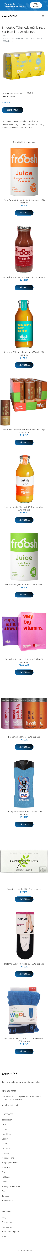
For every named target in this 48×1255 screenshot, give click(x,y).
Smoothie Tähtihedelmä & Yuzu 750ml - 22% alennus (24, 353)
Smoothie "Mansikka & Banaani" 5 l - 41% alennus (24, 660)
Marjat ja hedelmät (10, 1162)
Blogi (4, 1217)
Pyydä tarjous (35, 5)
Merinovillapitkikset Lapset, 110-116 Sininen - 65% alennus (24, 1040)
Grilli (4, 1124)
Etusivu (5, 35)
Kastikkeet (6, 1134)
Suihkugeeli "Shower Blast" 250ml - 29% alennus (24, 813)
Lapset (5, 1139)
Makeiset (6, 1153)
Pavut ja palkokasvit (11, 1186)
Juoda (5, 1129)
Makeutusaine (8, 1158)
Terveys (5, 1196)
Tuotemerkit (18, 93)
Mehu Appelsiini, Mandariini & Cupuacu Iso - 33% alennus (24, 508)
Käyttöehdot (7, 1227)
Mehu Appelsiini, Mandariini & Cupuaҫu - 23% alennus (24, 201)
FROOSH (29, 93)
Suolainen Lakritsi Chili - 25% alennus (24, 889)
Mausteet (6, 1167)
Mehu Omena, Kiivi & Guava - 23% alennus (24, 584)
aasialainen (7, 1120)
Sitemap (5, 1236)
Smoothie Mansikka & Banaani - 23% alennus (24, 277)
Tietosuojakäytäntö (10, 1231)
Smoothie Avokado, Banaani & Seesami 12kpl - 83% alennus (24, 431)
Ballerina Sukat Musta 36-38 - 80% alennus (24, 964)
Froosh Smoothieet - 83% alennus (24, 737)
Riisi (3, 1191)
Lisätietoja (12, 110)
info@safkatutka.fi (10, 1105)
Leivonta (6, 1148)
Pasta (4, 1181)
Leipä (4, 1143)
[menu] (43, 16)
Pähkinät (5, 1177)
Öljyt (4, 1172)
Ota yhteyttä (7, 1222)
